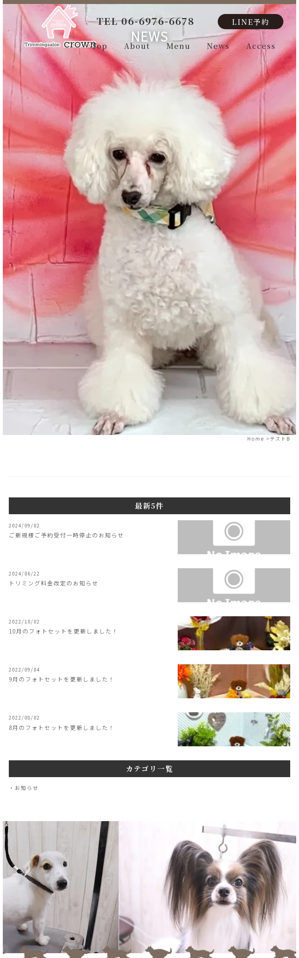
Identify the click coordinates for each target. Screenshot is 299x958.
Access (261, 45)
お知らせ (27, 788)
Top (100, 45)
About (137, 45)
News (218, 45)
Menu (179, 45)
